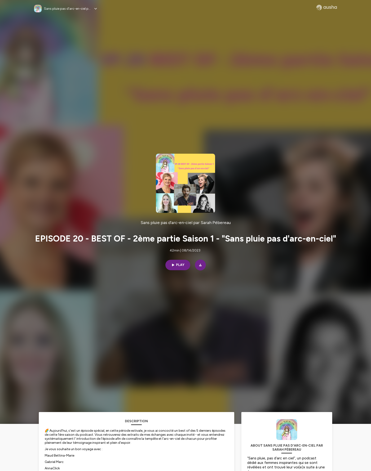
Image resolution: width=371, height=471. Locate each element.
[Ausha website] (326, 7)
